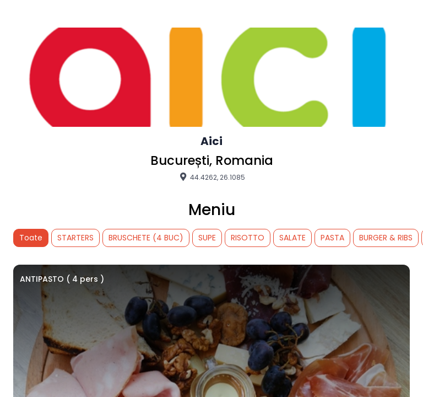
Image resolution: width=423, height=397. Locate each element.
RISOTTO (247, 237)
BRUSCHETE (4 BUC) (146, 237)
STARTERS (75, 237)
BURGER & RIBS (386, 237)
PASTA (332, 237)
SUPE (207, 237)
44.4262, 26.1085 (211, 177)
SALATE (292, 237)
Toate (30, 237)
